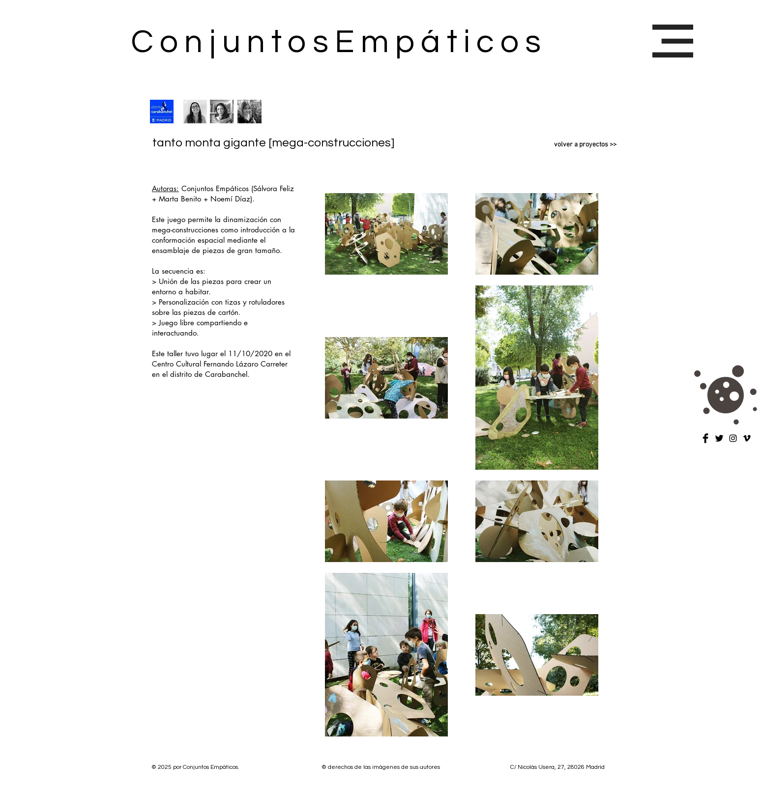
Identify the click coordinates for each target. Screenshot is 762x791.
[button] (672, 41)
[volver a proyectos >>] (569, 145)
